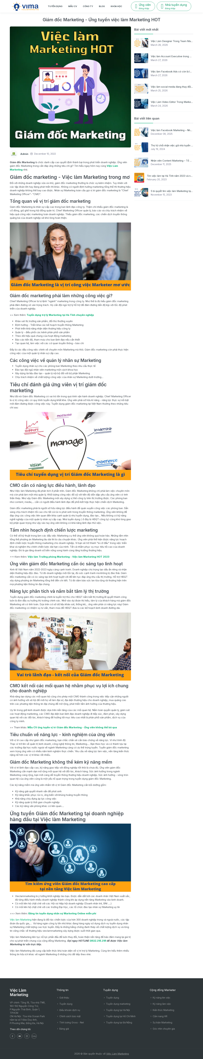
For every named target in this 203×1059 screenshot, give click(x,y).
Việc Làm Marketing (117, 1053)
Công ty (88, 6)
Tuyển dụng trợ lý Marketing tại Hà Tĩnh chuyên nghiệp (60, 314)
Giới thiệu (62, 997)
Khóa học (116, 6)
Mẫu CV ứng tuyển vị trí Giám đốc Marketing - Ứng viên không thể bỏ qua (72, 727)
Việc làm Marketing (20, 919)
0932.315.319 (98, 940)
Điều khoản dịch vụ (68, 1010)
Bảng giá (62, 1028)
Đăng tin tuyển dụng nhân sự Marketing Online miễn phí (62, 913)
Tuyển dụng (55, 6)
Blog (102, 6)
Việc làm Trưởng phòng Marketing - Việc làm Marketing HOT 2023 (68, 556)
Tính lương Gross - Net (70, 1022)
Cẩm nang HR (158, 1016)
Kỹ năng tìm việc (160, 997)
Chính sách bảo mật (68, 1016)
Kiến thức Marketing (162, 1010)
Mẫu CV (72, 6)
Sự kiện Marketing (161, 1022)
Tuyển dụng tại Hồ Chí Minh (119, 1016)
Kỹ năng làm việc (160, 1003)
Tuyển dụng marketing (116, 1003)
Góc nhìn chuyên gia (162, 1028)
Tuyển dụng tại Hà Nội (116, 1010)
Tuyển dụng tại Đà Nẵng (117, 1022)
